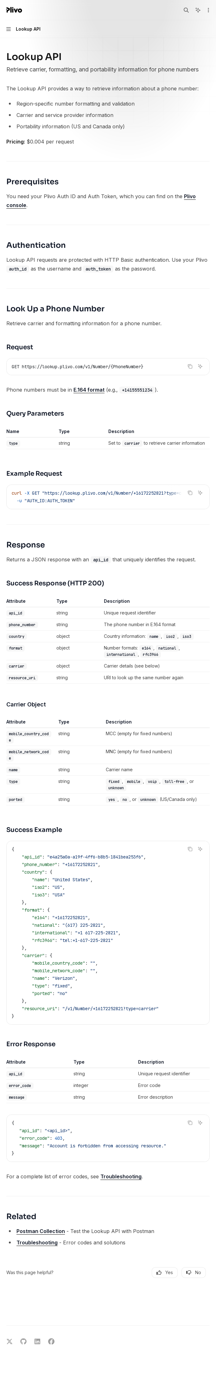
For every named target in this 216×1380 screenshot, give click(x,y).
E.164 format (89, 390)
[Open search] (186, 10)
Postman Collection (40, 1231)
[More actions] (208, 10)
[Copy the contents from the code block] (190, 366)
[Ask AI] (200, 366)
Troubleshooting (121, 1176)
